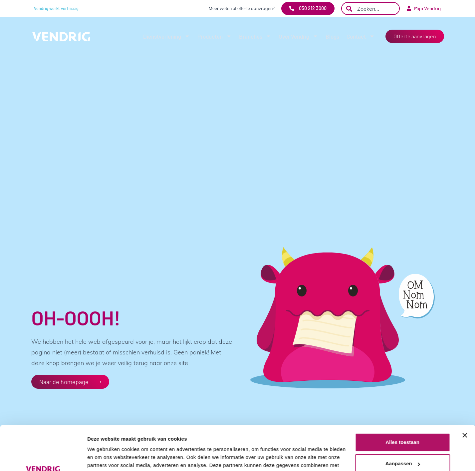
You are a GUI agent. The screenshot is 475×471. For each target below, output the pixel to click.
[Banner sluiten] (464, 393)
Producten (214, 36)
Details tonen (103, 458)
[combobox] (370, 8)
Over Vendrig (298, 36)
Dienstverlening (166, 36)
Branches (255, 36)
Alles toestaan (402, 400)
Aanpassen (402, 422)
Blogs (332, 36)
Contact (361, 36)
